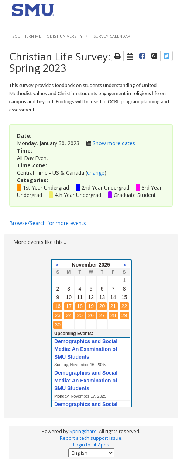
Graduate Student (135, 194)
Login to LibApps (91, 445)
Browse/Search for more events (47, 223)
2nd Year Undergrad (105, 187)
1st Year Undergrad (46, 187)
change (95, 172)
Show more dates (114, 143)
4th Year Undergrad (78, 194)
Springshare (83, 431)
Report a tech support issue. (91, 438)
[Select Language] (91, 452)
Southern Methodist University (47, 36)
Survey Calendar (111, 36)
